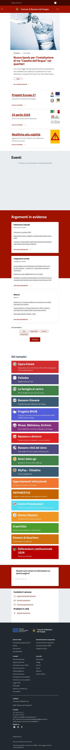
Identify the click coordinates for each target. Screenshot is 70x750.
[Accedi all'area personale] (56, 3)
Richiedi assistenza (18, 659)
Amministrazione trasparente (45, 643)
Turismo (38, 665)
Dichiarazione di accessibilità (21, 677)
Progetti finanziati (41, 648)
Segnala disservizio (18, 662)
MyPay (15, 646)
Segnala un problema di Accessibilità (20, 690)
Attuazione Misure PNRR (43, 646)
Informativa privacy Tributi (20, 665)
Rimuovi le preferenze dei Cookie (22, 742)
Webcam (38, 671)
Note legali (16, 686)
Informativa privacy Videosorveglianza (19, 669)
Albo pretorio (17, 648)
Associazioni (39, 659)
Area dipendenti (17, 651)
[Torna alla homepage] (44, 630)
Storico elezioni (40, 674)
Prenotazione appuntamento (21, 643)
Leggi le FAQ (16, 683)
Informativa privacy (19, 674)
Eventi (38, 668)
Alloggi (38, 662)
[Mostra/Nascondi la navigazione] (2, 9)
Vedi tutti (35, 339)
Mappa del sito (17, 737)
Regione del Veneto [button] (16, 3)
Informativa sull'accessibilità (21, 680)
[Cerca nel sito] (57, 9)
